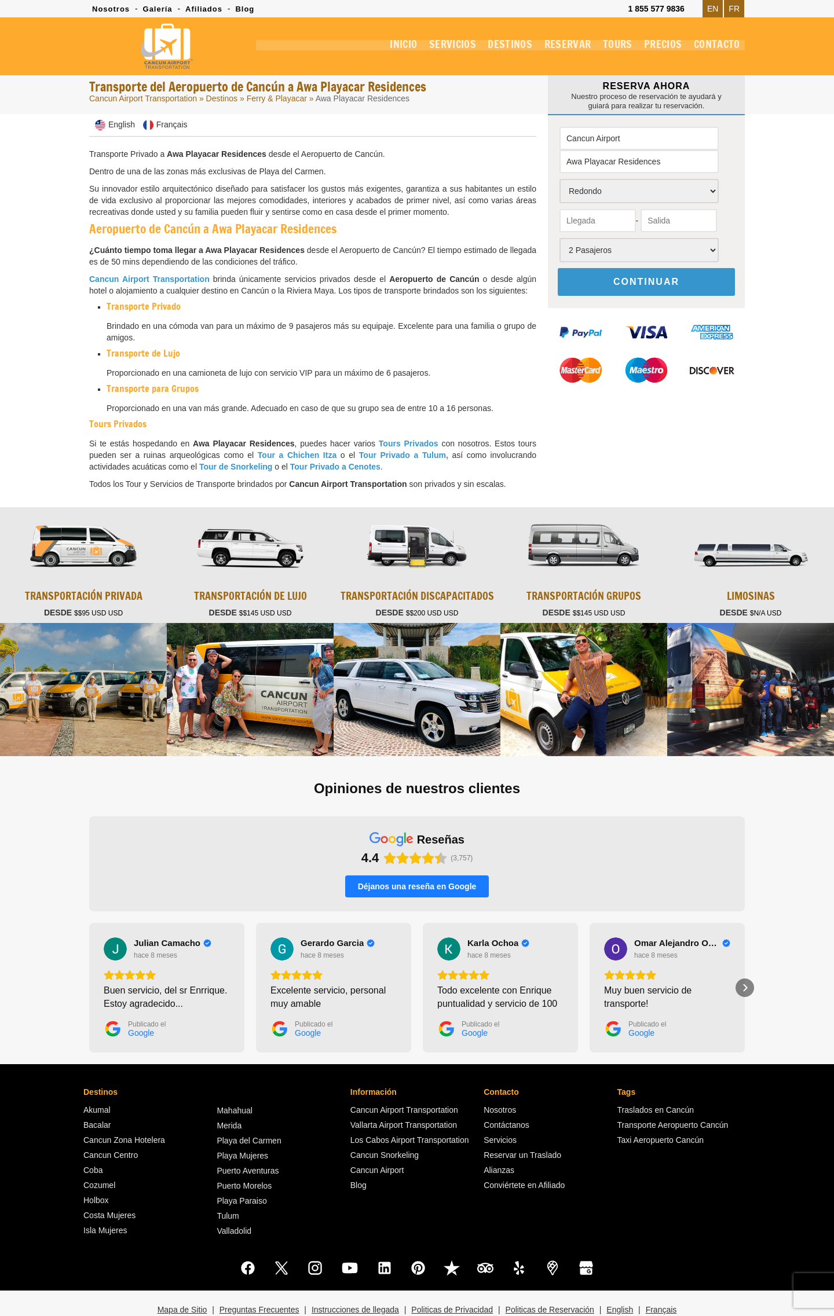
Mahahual (235, 1079)
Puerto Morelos (244, 1154)
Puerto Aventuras (248, 1139)
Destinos (221, 98)
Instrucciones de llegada (355, 1278)
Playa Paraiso (241, 1169)
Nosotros (111, 9)
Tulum (228, 1184)
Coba (93, 1138)
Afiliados (203, 9)
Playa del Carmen (249, 1109)
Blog (244, 9)
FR (734, 8)
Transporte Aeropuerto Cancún (673, 1093)
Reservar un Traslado (522, 1123)
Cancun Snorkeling (384, 1123)
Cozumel (99, 1154)
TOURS (613, 48)
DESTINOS (502, 48)
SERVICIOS (443, 48)
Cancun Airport (377, 1138)
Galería (158, 9)
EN (712, 8)
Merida (229, 1094)
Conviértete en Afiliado (524, 1154)
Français (661, 1278)
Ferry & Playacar (278, 98)
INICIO (393, 48)
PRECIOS (660, 48)
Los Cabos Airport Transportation (409, 1108)
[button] (89, 956)
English (619, 1278)
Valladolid (234, 1199)
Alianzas (499, 1138)
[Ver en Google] (115, 917)
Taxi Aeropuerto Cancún (660, 1108)
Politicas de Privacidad (452, 1278)
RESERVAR (561, 48)
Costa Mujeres (109, 1184)
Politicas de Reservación (550, 1278)
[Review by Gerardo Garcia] (338, 912)
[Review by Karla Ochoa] (498, 912)
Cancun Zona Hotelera (124, 1108)
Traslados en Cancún (655, 1078)
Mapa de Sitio (182, 1278)
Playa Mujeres (242, 1124)
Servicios (500, 1108)
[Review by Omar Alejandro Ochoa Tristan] (682, 912)
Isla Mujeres (105, 1199)
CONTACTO (716, 48)
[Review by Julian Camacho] (172, 912)
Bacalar (97, 1093)
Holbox (96, 1169)
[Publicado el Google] (135, 997)
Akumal (97, 1078)
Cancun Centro (110, 1123)
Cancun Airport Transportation (143, 98)
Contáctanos (506, 1093)
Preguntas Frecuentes (259, 1278)
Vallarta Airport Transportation (403, 1093)
